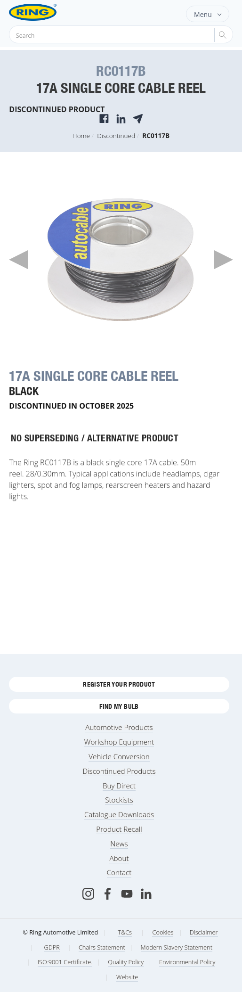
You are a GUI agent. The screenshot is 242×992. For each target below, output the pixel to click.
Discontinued (116, 135)
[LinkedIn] (146, 894)
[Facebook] (107, 894)
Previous (18, 259)
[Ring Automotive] (48, 12)
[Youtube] (127, 894)
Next (223, 259)
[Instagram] (88, 894)
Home (81, 135)
